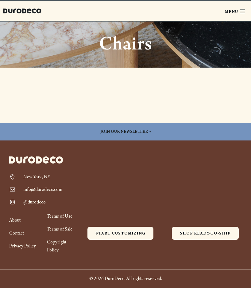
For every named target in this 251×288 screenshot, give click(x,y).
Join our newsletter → (125, 131)
